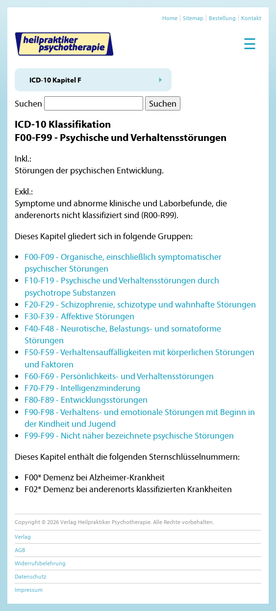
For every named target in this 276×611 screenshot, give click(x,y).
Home (169, 18)
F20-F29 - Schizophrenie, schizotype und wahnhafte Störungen (140, 304)
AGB (20, 550)
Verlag (23, 536)
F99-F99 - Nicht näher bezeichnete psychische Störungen (129, 435)
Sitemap (193, 18)
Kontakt (251, 18)
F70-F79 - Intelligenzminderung (82, 387)
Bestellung (222, 18)
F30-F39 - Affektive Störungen (79, 316)
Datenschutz (30, 576)
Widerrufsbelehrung (40, 563)
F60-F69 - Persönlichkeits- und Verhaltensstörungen (119, 376)
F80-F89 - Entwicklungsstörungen (86, 399)
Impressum (29, 589)
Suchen (28, 103)
